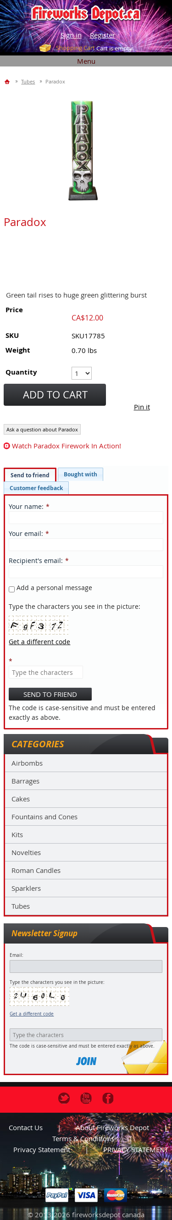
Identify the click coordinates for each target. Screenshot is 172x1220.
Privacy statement (41, 1149)
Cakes (20, 798)
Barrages (25, 780)
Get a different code (32, 1014)
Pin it (142, 406)
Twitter (64, 1098)
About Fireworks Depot (112, 1127)
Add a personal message (50, 587)
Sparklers (26, 888)
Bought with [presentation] (80, 474)
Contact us (26, 1127)
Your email (25, 533)
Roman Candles (36, 870)
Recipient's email (35, 560)
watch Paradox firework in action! (66, 445)
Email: (16, 955)
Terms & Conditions (83, 1138)
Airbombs (27, 762)
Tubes (20, 906)
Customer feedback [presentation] (36, 488)
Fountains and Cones (44, 816)
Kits (17, 834)
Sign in (71, 34)
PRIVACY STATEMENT (135, 1149)
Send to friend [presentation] (30, 475)
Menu (86, 61)
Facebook (108, 1098)
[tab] (30, 475)
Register (102, 34)
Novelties (26, 852)
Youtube (86, 1098)
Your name (25, 506)
